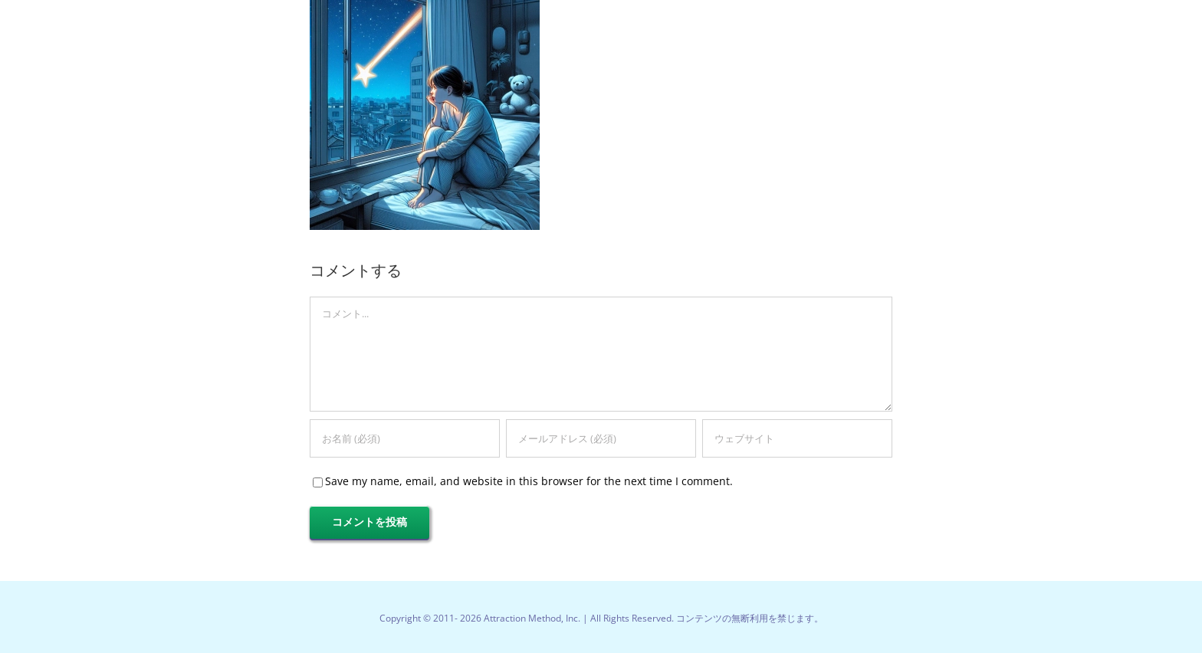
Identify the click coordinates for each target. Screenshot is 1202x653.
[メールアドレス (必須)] (601, 438)
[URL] (797, 438)
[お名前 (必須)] (405, 438)
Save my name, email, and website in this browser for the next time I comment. (529, 481)
